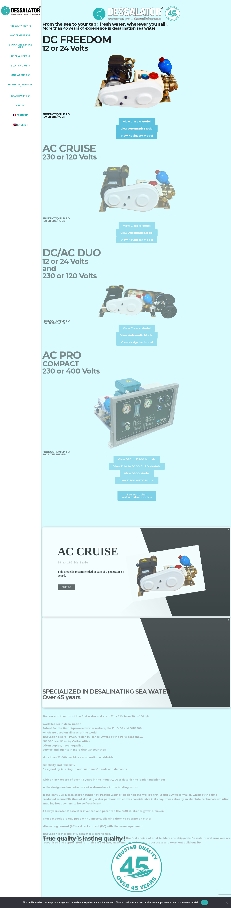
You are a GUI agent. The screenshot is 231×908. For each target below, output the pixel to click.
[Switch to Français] (20, 115)
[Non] (226, 902)
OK (204, 902)
